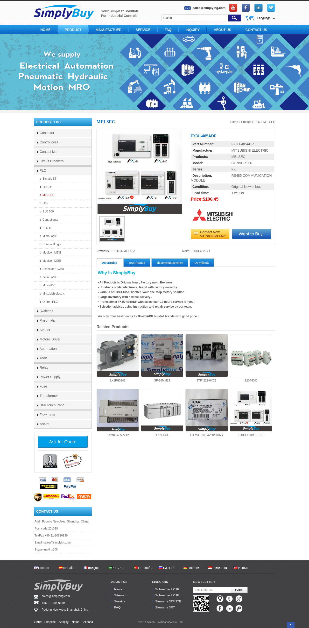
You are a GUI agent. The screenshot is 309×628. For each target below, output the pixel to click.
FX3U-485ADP (243, 144)
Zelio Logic (49, 277)
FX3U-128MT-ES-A (251, 413)
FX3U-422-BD (201, 251)
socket (44, 424)
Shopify (64, 622)
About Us (222, 30)
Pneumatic (48, 320)
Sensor (45, 330)
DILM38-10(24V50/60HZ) (206, 413)
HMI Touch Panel (52, 405)
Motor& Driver (50, 339)
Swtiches (46, 311)
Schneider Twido (53, 269)
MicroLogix (49, 236)
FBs (45, 203)
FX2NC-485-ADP (118, 413)
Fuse (43, 386)
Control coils (49, 142)
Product (73, 30)
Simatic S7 (49, 178)
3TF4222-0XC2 (206, 358)
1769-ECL (162, 413)
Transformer (49, 396)
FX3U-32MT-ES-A (123, 251)
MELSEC (269, 122)
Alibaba (88, 622)
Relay (44, 367)
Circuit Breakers (52, 161)
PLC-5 (46, 228)
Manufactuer (108, 30)
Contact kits (48, 152)
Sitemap (120, 595)
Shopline (50, 622)
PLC (257, 122)
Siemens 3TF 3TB (168, 601)
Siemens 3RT (165, 607)
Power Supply (50, 377)
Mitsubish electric (53, 293)
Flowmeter (47, 414)
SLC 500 (48, 211)
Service (143, 30)
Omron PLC (50, 301)
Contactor (47, 133)
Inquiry (193, 30)
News (118, 589)
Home (45, 30)
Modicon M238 (52, 252)
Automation (48, 349)
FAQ (168, 30)
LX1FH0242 (118, 358)
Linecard (160, 582)
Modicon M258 (52, 260)
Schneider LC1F (167, 595)
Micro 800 (48, 285)
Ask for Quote (62, 441)
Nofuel (76, 622)
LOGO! (47, 187)
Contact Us (256, 30)
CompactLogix (51, 244)
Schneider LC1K (167, 589)
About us (119, 582)
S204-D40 (251, 358)
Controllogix (50, 219)
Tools (44, 358)
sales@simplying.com (57, 542)
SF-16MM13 (162, 358)
